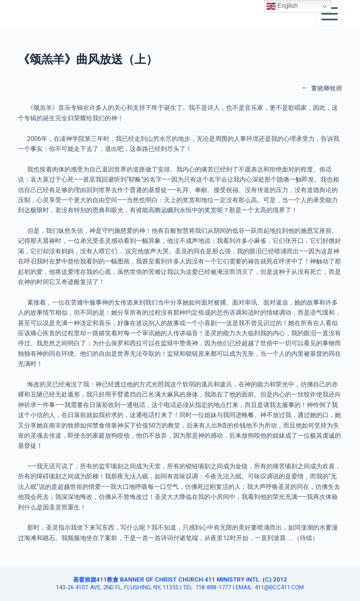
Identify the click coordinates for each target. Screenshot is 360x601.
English (282, 6)
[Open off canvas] (329, 14)
